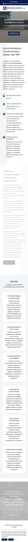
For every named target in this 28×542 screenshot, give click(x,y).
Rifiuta (11, 539)
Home (7, 525)
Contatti (14, 527)
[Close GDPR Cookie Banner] (15, 539)
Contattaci (14, 32)
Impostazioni (4, 536)
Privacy (11, 525)
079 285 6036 (14, 1)
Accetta (4, 539)
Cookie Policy (18, 525)
